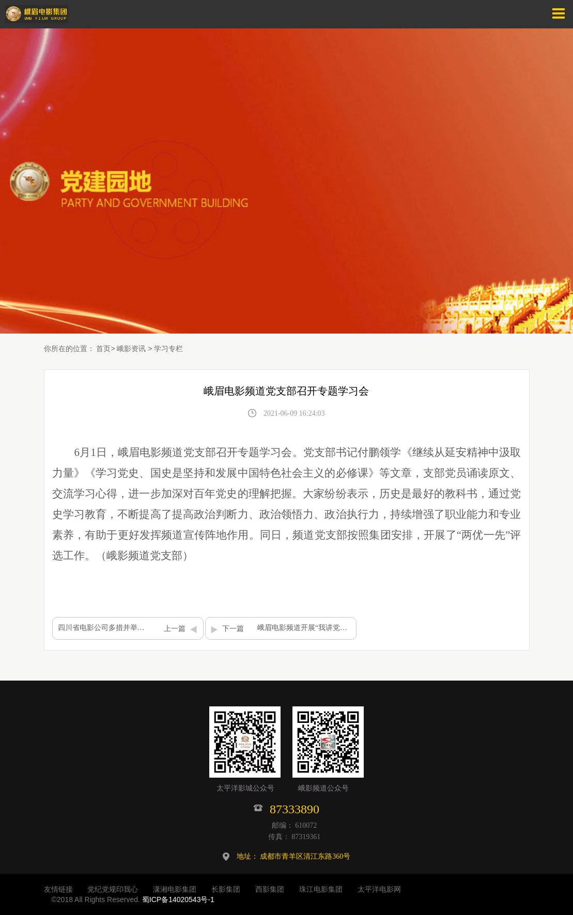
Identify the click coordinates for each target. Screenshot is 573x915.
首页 (103, 348)
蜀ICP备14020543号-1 (178, 899)
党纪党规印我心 (112, 889)
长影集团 (225, 889)
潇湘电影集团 (174, 889)
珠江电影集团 (321, 889)
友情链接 (58, 889)
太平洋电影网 (379, 889)
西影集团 (269, 889)
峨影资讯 (131, 348)
